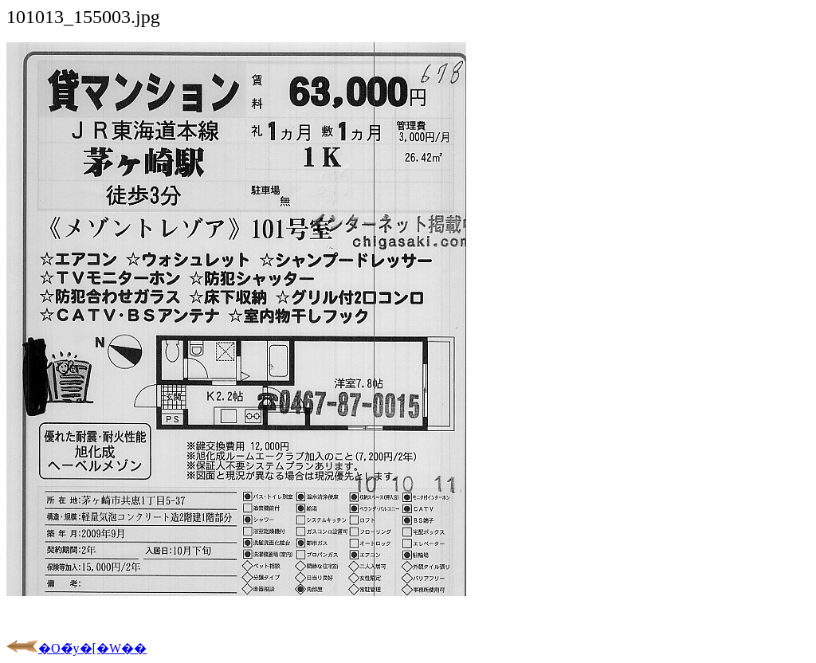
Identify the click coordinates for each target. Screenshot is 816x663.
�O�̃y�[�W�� (76, 648)
